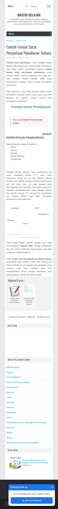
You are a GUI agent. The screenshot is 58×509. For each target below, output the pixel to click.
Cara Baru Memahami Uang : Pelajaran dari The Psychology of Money (34, 462)
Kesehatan (11, 412)
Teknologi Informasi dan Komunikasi (22, 442)
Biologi (9, 372)
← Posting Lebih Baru (16, 317)
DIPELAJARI (15, 458)
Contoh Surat (24, 58)
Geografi (10, 402)
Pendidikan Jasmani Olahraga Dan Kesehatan (26, 422)
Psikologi (10, 427)
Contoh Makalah (13, 377)
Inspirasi (10, 407)
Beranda (31, 317)
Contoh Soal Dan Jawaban (18, 382)
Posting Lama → (44, 317)
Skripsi (9, 438)
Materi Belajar (29, 14)
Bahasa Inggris (13, 367)
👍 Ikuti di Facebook (31, 500)
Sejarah (9, 432)
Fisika (8, 397)
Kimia (8, 417)
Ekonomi (10, 392)
